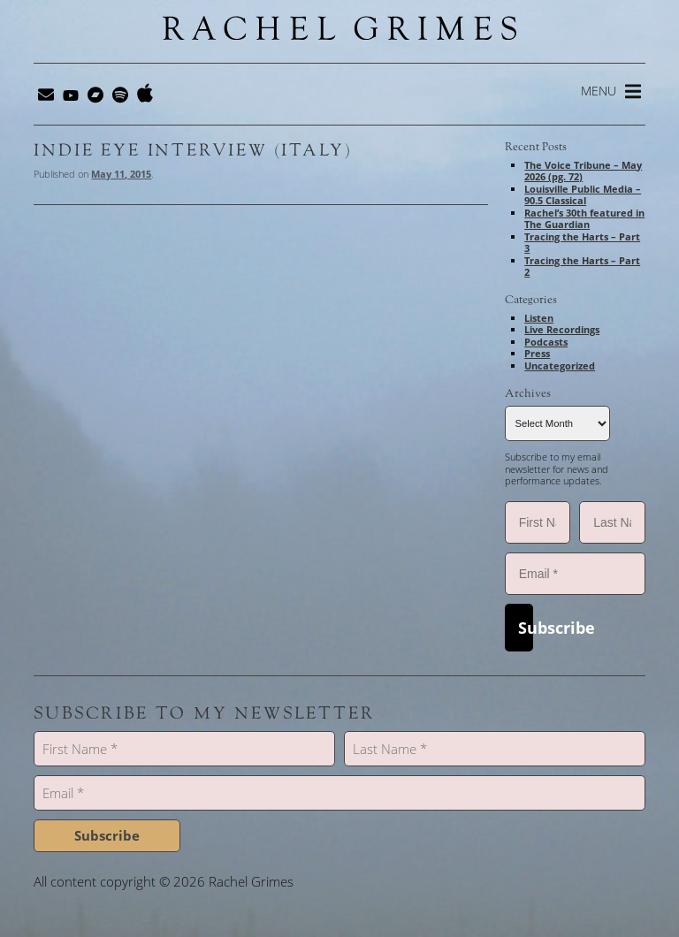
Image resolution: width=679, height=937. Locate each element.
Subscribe (525, 627)
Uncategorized (559, 365)
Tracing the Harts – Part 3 (582, 242)
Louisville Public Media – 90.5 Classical (582, 195)
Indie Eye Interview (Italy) (192, 150)
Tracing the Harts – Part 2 (582, 266)
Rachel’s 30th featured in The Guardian (584, 219)
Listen (538, 317)
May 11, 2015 (121, 173)
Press (537, 353)
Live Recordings (561, 329)
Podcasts (546, 341)
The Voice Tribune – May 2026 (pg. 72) (583, 171)
